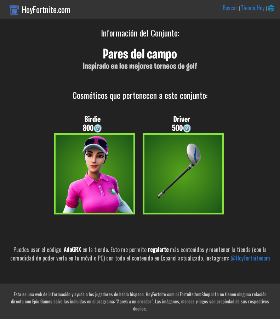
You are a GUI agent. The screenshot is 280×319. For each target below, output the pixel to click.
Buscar (230, 8)
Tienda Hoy (252, 8)
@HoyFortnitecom (250, 258)
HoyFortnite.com (46, 10)
